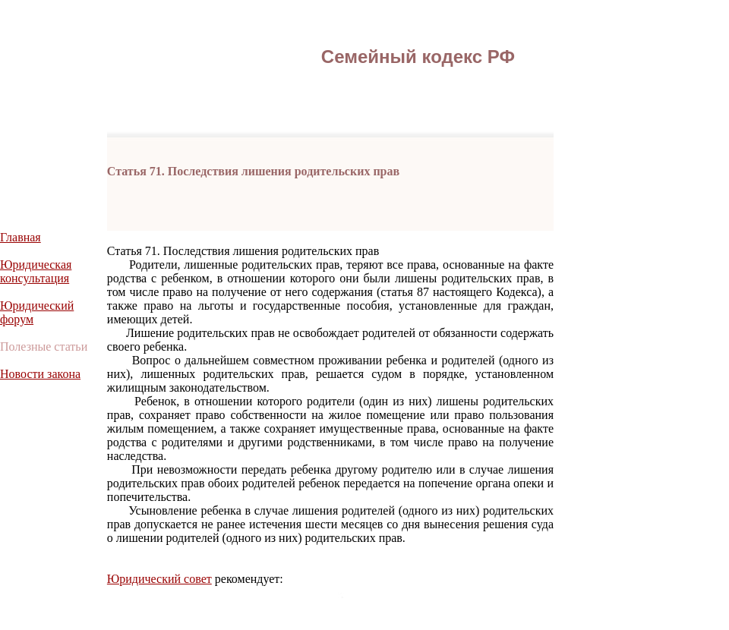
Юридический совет (159, 578)
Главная (20, 237)
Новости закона (40, 373)
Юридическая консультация (35, 271)
